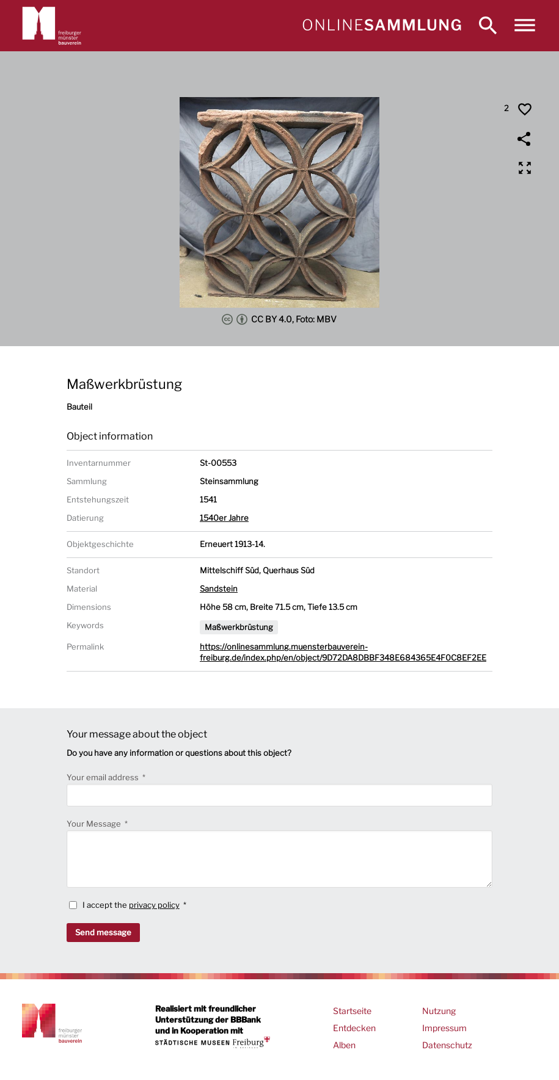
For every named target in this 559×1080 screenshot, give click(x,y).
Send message (103, 932)
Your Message (95, 823)
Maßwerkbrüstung (239, 627)
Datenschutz (447, 1045)
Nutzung (439, 1011)
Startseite (352, 1011)
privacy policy (154, 905)
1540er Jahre (224, 518)
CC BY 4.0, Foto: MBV (279, 319)
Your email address (104, 777)
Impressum (444, 1028)
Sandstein (219, 588)
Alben (344, 1045)
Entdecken (354, 1028)
